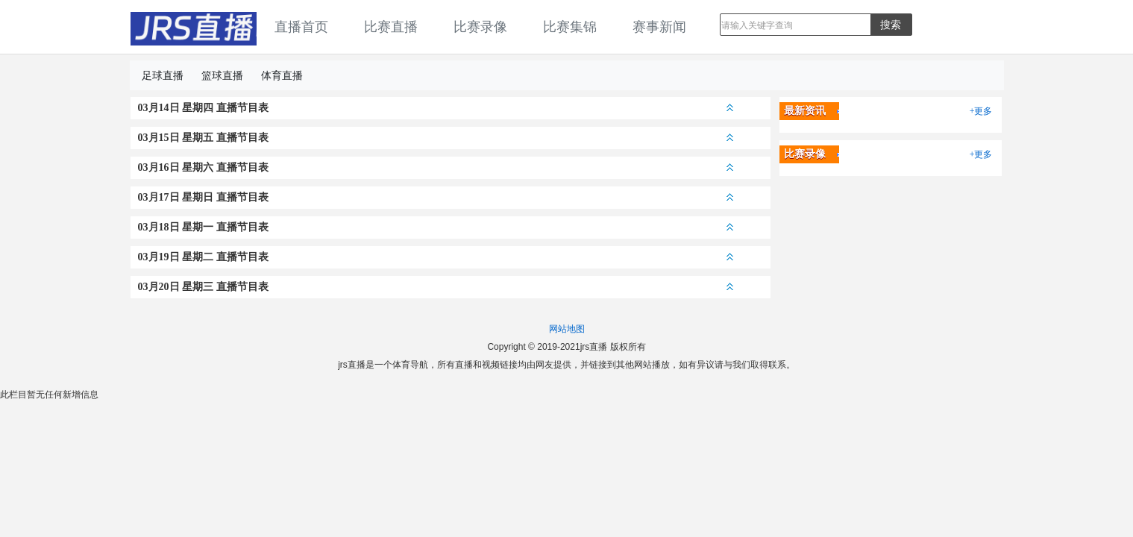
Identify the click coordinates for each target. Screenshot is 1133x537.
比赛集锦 (570, 26)
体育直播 (282, 75)
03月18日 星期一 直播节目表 (435, 227)
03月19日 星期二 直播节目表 (435, 257)
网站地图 (567, 329)
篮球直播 (222, 75)
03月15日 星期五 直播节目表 (435, 137)
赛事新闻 (659, 26)
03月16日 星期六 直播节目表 (435, 167)
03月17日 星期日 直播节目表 (435, 197)
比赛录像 (480, 26)
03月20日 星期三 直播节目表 (435, 286)
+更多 (981, 111)
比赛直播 (391, 26)
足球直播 (162, 75)
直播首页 (301, 26)
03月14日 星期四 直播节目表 (435, 107)
